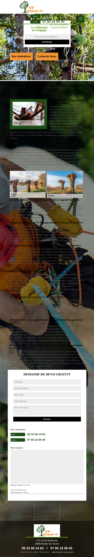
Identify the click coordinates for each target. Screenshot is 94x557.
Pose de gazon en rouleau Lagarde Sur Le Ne (72, 512)
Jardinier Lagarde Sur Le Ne (20, 517)
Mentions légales (63, 552)
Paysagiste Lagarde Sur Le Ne (46, 506)
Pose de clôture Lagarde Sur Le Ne (71, 506)
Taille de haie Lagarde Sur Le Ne (46, 512)
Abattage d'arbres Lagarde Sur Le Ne (21, 506)
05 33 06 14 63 (53, 16)
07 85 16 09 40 (53, 21)
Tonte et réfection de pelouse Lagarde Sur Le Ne (47, 517)
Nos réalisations (21, 56)
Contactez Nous (47, 56)
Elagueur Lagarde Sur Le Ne (20, 512)
